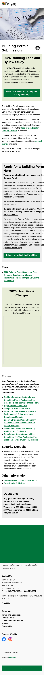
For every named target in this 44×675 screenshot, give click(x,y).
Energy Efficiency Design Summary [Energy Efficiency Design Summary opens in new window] (20, 420)
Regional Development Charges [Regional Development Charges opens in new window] (18, 275)
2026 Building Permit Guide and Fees (20, 272)
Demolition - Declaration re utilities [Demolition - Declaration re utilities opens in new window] (19, 434)
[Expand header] (40, 4)
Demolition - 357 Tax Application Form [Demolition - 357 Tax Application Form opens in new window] (21, 437)
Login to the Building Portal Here (22, 255)
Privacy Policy (8, 618)
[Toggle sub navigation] (38, 47)
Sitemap (5, 623)
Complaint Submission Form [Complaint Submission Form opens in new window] (17, 409)
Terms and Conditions (11, 615)
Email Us (6, 603)
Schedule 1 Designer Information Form (21, 403)
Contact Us (7, 626)
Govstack (12, 657)
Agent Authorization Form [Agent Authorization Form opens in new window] (15, 406)
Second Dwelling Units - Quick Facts (20, 480)
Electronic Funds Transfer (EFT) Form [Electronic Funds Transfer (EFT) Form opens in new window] (21, 440)
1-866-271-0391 (29, 591)
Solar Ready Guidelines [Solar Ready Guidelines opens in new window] (14, 483)
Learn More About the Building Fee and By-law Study (22, 93)
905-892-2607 (14, 591)
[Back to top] (22, 668)
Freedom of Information (12, 621)
